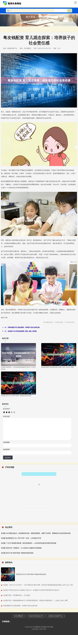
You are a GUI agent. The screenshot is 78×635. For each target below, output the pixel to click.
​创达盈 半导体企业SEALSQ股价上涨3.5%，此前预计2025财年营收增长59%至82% (31, 590)
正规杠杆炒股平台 (55, 616)
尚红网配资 (18, 616)
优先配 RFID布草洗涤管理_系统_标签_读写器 (22, 331)
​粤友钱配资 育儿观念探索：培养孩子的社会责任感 (20, 605)
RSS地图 (43, 627)
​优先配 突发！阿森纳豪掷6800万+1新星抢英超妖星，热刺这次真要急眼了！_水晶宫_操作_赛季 (35, 600)
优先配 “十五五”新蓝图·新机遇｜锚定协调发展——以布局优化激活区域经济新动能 (28, 543)
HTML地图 (49, 627)
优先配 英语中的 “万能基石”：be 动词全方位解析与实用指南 (21, 548)
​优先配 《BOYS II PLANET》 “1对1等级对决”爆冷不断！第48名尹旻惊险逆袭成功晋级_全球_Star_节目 (38, 585)
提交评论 (8, 457)
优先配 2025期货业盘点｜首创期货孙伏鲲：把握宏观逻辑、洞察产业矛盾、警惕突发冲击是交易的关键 (35, 533)
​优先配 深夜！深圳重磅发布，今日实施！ (17, 595)
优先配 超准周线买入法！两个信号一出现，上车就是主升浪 (21, 538)
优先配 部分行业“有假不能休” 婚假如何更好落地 (17, 553)
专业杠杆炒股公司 (35, 616)
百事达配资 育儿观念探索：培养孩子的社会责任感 (23, 327)
